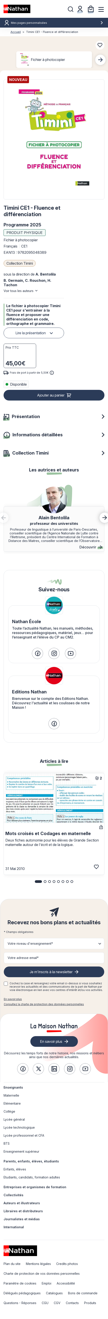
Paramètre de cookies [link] (20, 1283)
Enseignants (13, 1087)
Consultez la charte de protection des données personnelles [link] (44, 1004)
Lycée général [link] (14, 1119)
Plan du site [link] (12, 1264)
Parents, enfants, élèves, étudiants (31, 1161)
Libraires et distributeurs (23, 1211)
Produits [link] (90, 1303)
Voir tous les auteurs (18, 291)
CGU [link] (45, 1303)
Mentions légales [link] (38, 1264)
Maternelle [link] (11, 1095)
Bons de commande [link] (83, 1293)
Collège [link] (9, 1111)
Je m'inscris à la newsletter (51, 972)
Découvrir (90, 547)
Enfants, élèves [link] (15, 1169)
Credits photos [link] (67, 1264)
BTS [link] (7, 1143)
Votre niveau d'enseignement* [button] (30, 943)
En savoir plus (13, 999)
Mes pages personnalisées (57, 22)
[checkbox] (6, 984)
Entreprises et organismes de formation (35, 1187)
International (14, 1227)
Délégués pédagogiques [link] (22, 1293)
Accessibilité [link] (66, 1283)
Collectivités (13, 1195)
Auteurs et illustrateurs (22, 1203)
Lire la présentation (30, 333)
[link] (37, 653)
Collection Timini (19, 263)
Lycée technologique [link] (19, 1127)
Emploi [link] (46, 1283)
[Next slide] (100, 59)
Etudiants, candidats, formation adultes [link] (32, 1177)
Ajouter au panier (50, 395)
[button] (54, 139)
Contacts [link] (72, 1303)
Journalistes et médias (22, 1219)
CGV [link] (57, 1303)
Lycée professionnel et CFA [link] (24, 1135)
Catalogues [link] (54, 1293)
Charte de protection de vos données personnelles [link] (42, 1273)
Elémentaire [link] (12, 1103)
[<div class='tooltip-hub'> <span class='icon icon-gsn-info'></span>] (52, 373)
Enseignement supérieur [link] (21, 1151)
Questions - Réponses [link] (20, 1303)
